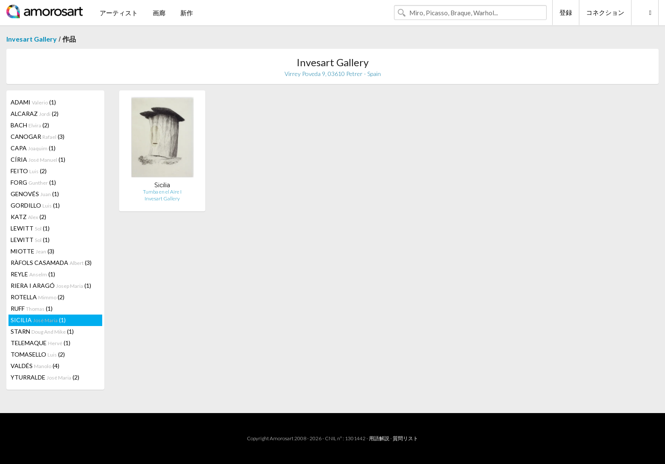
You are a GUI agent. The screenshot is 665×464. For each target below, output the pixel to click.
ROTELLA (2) (37, 297)
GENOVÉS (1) (35, 193)
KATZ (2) (28, 216)
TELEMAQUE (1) (40, 342)
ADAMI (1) (33, 102)
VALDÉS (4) (35, 365)
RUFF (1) (32, 308)
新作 (186, 13)
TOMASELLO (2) (38, 354)
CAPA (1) (33, 148)
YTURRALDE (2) (45, 377)
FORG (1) (33, 182)
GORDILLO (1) (35, 205)
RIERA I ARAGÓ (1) (51, 285)
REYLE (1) (33, 274)
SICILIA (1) (38, 319)
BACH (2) (30, 125)
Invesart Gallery (31, 39)
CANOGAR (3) (37, 136)
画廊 (159, 13)
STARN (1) (42, 331)
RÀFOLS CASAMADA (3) (51, 262)
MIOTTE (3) (32, 251)
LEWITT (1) (30, 228)
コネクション (605, 12)
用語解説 (379, 438)
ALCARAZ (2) (35, 113)
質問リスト (405, 438)
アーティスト (119, 13)
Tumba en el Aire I (162, 191)
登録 (565, 12)
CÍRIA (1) (38, 159)
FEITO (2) (29, 170)
